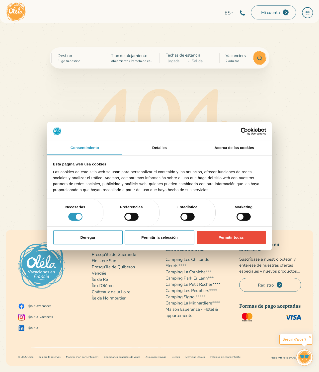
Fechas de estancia (182, 55)
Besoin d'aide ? (294, 339)
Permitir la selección (159, 237)
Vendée (99, 273)
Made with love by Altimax (286, 357)
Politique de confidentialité (225, 357)
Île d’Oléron (103, 285)
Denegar (87, 237)
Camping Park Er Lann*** (189, 278)
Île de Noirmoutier (109, 298)
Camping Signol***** (185, 296)
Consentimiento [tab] (85, 148)
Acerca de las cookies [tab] (234, 148)
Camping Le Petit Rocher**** (193, 284)
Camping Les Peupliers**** (191, 290)
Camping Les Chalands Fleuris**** (187, 262)
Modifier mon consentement (82, 357)
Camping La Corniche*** (188, 272)
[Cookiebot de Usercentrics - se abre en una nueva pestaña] (244, 131)
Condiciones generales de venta (122, 357)
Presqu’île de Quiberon (113, 267)
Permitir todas (231, 237)
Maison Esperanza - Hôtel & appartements (191, 312)
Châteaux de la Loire (111, 292)
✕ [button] (310, 337)
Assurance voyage (156, 357)
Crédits (176, 357)
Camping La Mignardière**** (192, 303)
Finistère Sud (104, 260)
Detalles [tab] (159, 148)
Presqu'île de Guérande (114, 254)
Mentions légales (195, 357)
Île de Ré (100, 279)
